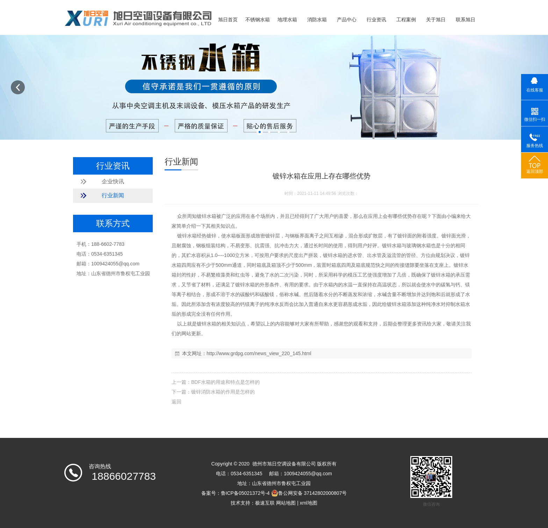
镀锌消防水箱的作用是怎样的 (223, 392)
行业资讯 (376, 19)
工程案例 (406, 19)
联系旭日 (465, 19)
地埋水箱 (287, 19)
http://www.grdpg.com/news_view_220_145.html (259, 353)
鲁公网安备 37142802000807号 (309, 493)
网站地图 (286, 503)
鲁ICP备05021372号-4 (245, 493)
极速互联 (265, 503)
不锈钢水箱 (257, 19)
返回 (176, 401)
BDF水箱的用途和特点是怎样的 (225, 382)
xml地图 (308, 503)
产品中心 (346, 19)
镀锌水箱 (206, 216)
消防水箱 (317, 19)
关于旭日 (436, 19)
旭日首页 (228, 19)
